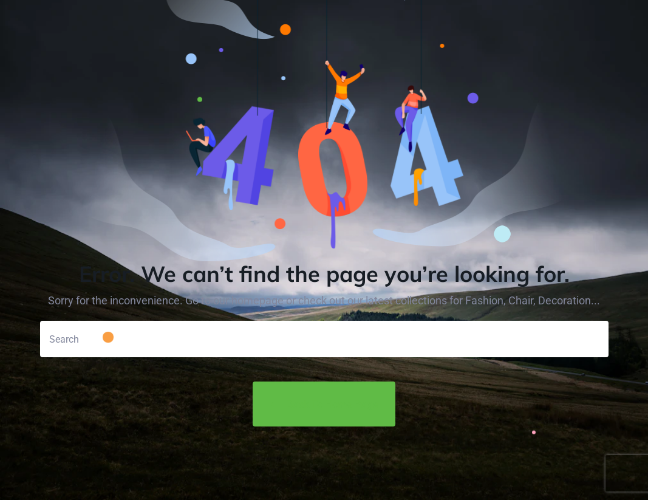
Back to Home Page (324, 404)
